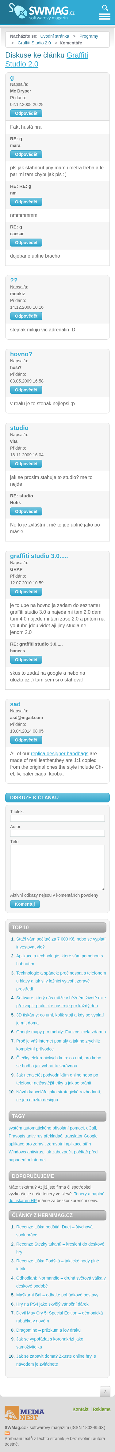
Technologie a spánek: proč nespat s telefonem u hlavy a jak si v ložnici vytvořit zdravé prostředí (61, 981)
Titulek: (17, 811)
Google (91, 1135)
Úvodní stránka (54, 36)
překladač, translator (63, 1135)
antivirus (34, 1135)
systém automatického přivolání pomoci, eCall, (53, 1128)
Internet (38, 1159)
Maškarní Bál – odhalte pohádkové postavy (57, 1294)
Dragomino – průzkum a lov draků (48, 1330)
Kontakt (80, 1409)
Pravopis (17, 1135)
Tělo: (15, 841)
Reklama (101, 1409)
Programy (88, 36)
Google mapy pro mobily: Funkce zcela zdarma (61, 1031)
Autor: (15, 826)
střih (87, 1143)
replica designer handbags (60, 753)
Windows (17, 1151)
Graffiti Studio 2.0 (34, 42)
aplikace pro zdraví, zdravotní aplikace (45, 1143)
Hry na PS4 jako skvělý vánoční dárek (52, 1304)
